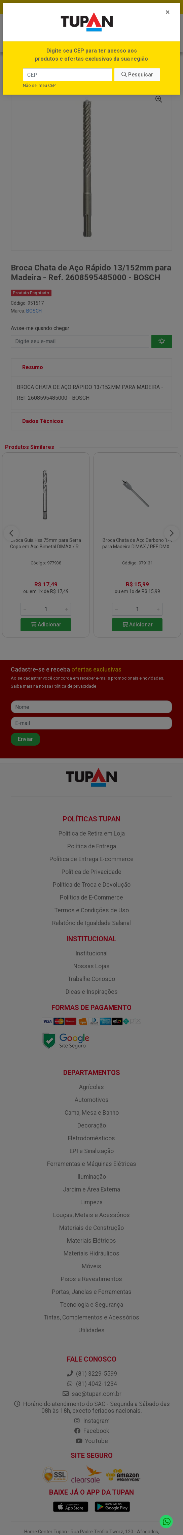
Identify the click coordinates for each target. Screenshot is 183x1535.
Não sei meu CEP (39, 85)
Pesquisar (137, 74)
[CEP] (67, 74)
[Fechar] (167, 12)
